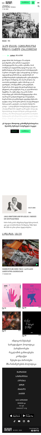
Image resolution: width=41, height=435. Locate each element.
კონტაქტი (21, 356)
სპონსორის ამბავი (12, 234)
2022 (39, 335)
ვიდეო (21, 385)
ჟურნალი (21, 389)
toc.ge (21, 406)
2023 (19, 308)
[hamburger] (3, 2)
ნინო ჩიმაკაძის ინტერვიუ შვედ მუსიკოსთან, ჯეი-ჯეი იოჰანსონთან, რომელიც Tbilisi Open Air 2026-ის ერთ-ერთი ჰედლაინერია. (21, 225)
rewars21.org (21, 408)
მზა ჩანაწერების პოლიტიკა (21, 364)
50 (25, 336)
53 (5, 308)
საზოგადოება (22, 376)
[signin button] (33, 2)
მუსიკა (13, 7)
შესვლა (14, 131)
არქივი (22, 393)
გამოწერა (25, 2)
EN (38, 3)
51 (5, 331)
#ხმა (9, 41)
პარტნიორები (21, 348)
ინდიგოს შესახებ (21, 341)
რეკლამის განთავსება (21, 352)
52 (25, 308)
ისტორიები (21, 372)
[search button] (38, 6)
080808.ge (21, 403)
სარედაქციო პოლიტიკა (21, 344)
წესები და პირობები (21, 360)
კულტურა (6, 7)
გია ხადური (19, 55)
